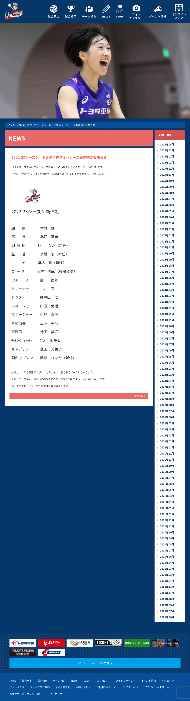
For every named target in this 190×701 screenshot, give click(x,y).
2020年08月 (167, 531)
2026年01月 (167, 162)
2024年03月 (167, 290)
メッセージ (168, 664)
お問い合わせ (83, 671)
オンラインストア (179, 11)
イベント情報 (157, 11)
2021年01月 (167, 501)
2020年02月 (167, 560)
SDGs (120, 11)
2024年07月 (167, 267)
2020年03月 (167, 554)
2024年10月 (167, 249)
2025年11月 (167, 173)
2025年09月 (167, 185)
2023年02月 (167, 367)
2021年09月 (167, 460)
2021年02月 (167, 495)
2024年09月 (167, 255)
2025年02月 (167, 226)
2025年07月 (167, 197)
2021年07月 (167, 466)
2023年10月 (167, 320)
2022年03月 (167, 425)
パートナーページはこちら (95, 647)
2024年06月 (167, 273)
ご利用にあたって (106, 671)
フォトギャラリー (136, 11)
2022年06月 (167, 407)
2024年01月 (167, 302)
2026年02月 (167, 156)
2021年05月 (167, 478)
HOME (10, 125)
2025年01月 (167, 232)
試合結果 (70, 11)
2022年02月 (167, 431)
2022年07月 (167, 402)
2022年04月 (167, 419)
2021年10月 (167, 454)
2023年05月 (167, 349)
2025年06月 (167, 203)
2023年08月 (167, 331)
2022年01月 (167, 437)
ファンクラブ (16, 671)
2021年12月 (167, 443)
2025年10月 (167, 179)
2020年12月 (167, 507)
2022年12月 (167, 378)
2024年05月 (167, 279)
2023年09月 (167, 325)
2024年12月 (167, 238)
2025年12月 (167, 167)
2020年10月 (167, 519)
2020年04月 (167, 548)
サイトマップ (54, 678)
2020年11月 (167, 513)
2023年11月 (167, 314)
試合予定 (53, 11)
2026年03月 (167, 150)
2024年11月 (167, 244)
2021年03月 (167, 490)
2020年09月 (167, 525)
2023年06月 (167, 343)
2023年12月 (167, 308)
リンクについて (130, 671)
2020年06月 (167, 542)
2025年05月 (167, 208)
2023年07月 (167, 337)
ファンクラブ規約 (40, 671)
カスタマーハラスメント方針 (25, 678)
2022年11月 (167, 384)
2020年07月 (167, 536)
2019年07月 (167, 595)
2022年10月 (167, 390)
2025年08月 (167, 191)
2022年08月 (167, 396)
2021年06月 (167, 472)
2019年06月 (167, 601)
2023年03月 (167, 361)
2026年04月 (167, 144)
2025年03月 (167, 220)
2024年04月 (167, 285)
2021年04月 (167, 484)
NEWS (106, 11)
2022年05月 (167, 413)
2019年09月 (167, 589)
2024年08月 (167, 261)
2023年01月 (167, 372)
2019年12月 (167, 572)
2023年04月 (167, 355)
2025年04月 (167, 214)
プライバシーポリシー (156, 671)
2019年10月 (167, 583)
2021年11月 (167, 449)
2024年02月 (167, 296)
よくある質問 (62, 671)
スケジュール (102, 664)
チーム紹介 (89, 11)
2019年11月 (167, 577)
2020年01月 (167, 566)
